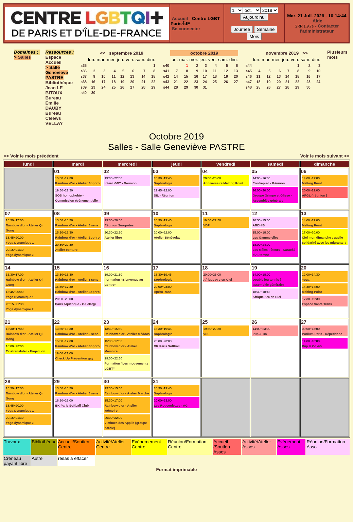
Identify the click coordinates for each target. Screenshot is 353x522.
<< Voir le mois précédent (31, 156)
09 (106, 213)
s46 (249, 76)
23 (93, 87)
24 (104, 87)
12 (122, 76)
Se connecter (186, 28)
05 (254, 171)
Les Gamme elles (265, 237)
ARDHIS (258, 225)
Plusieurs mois (337, 55)
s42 (166, 76)
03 (155, 171)
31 (205, 87)
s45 (249, 71)
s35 (84, 65)
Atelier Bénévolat (167, 237)
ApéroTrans (163, 292)
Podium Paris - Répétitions (322, 334)
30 (93, 93)
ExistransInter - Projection (25, 351)
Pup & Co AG (312, 346)
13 (132, 76)
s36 (84, 71)
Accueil (180, 18)
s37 (84, 76)
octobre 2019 (204, 53)
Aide (317, 20)
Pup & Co (259, 334)
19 (122, 82)
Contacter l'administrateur (319, 28)
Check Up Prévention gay (74, 358)
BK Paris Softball (167, 346)
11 (114, 76)
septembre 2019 (126, 53)
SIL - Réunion (164, 195)
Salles (24, 57)
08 (56, 213)
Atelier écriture (66, 249)
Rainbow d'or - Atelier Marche (127, 393)
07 (7, 213)
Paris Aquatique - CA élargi (75, 304)
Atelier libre (113, 237)
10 (104, 76)
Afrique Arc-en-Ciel (217, 279)
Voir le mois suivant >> (324, 156)
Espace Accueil (53, 60)
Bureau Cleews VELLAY (54, 118)
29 (153, 87)
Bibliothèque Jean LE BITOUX (59, 87)
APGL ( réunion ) (314, 195)
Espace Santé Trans (317, 304)
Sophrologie (163, 183)
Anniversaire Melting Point (223, 183)
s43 (166, 82)
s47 (249, 82)
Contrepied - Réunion (268, 183)
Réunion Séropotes (119, 225)
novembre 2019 (282, 53)
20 (132, 82)
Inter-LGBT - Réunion (121, 183)
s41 (166, 71)
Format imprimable (176, 469)
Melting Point (312, 183)
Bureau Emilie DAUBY (53, 103)
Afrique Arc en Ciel (266, 297)
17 (104, 82)
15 (153, 76)
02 (106, 171)
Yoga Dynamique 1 (20, 242)
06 (303, 171)
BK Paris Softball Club (72, 405)
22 (153, 82)
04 (205, 171)
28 (143, 87)
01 (56, 171)
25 (114, 87)
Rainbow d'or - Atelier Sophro (77, 183)
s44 (166, 87)
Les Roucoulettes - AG (171, 405)
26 (122, 87)
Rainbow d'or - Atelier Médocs (127, 334)
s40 (84, 93)
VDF (206, 225)
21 (143, 82)
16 (93, 82)
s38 (84, 82)
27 (132, 87)
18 (114, 82)
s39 (84, 87)
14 (143, 76)
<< (102, 53)
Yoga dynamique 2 (20, 255)
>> (305, 53)
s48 (249, 87)
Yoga (306, 279)
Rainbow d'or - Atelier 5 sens (76, 225)
